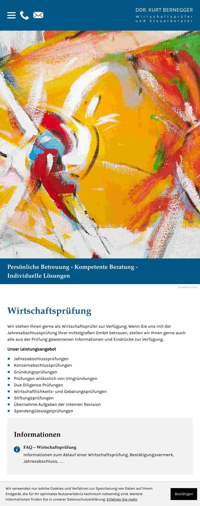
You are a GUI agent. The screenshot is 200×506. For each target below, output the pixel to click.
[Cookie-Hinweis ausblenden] (184, 494)
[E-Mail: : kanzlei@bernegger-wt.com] (37, 15)
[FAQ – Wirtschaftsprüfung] (100, 456)
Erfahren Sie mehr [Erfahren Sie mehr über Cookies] (122, 499)
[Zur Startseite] (164, 15)
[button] (23, 15)
